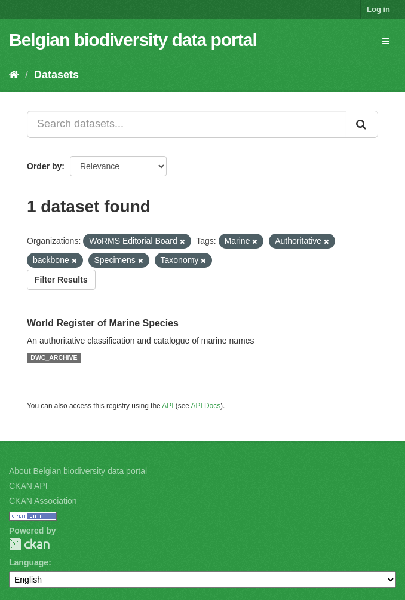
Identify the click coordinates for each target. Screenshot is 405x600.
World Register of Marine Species (103, 323)
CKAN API (28, 486)
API (167, 406)
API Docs (206, 406)
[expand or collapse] (386, 41)
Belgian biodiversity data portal (133, 40)
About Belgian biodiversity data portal (78, 471)
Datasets (56, 75)
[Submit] (362, 124)
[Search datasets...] (186, 124)
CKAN (29, 544)
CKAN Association (43, 501)
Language (28, 562)
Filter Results (61, 279)
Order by (44, 166)
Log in (378, 9)
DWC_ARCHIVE (53, 358)
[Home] (14, 75)
